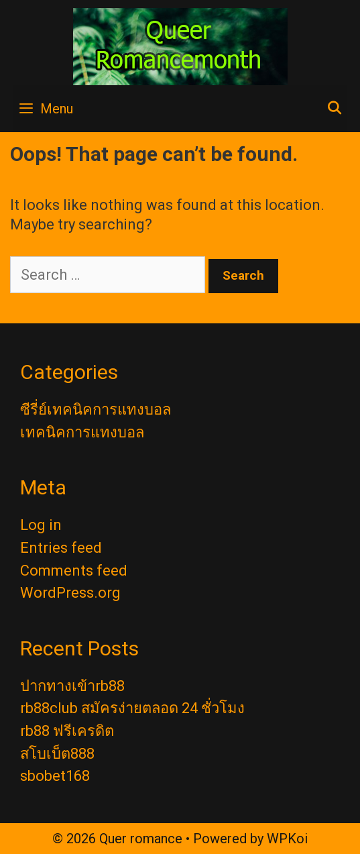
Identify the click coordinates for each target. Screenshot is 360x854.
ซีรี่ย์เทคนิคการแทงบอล (95, 409)
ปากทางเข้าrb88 (72, 686)
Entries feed (61, 547)
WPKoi (287, 839)
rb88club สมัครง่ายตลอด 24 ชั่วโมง (132, 708)
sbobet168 (55, 775)
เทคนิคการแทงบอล (82, 432)
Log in (41, 525)
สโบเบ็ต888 (57, 753)
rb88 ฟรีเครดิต (67, 731)
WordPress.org (70, 592)
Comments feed (73, 570)
